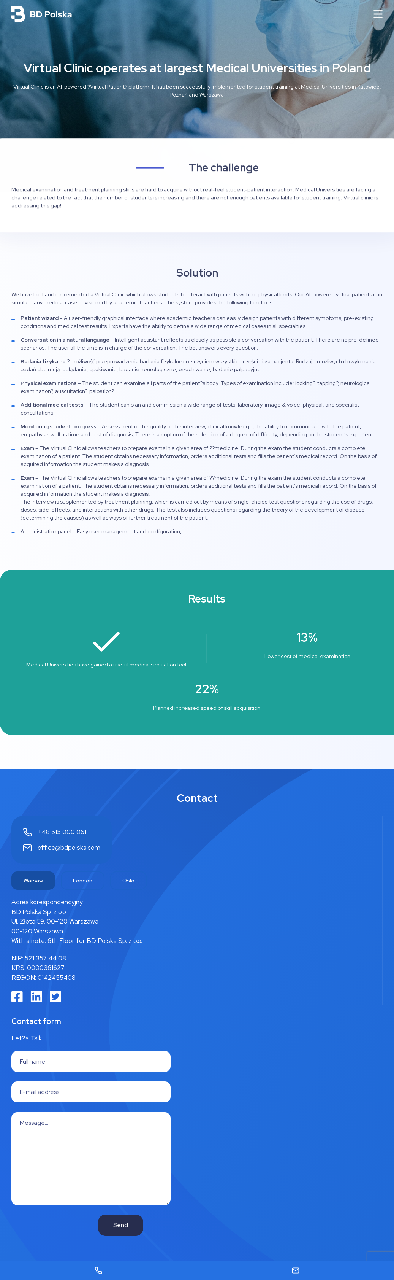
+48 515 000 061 (62, 832)
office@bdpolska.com (69, 847)
